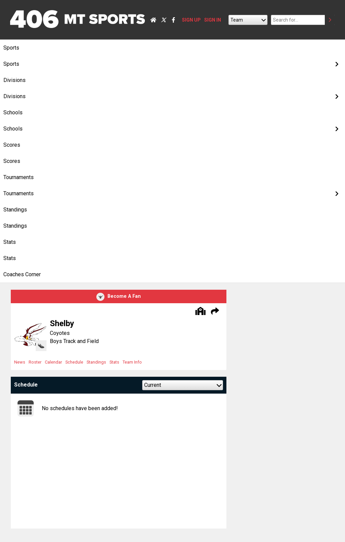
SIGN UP (191, 20)
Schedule (74, 362)
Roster (35, 362)
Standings (96, 362)
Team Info (132, 362)
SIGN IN (212, 20)
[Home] (153, 20)
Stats (114, 362)
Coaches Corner (22, 274)
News (19, 362)
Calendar (53, 362)
